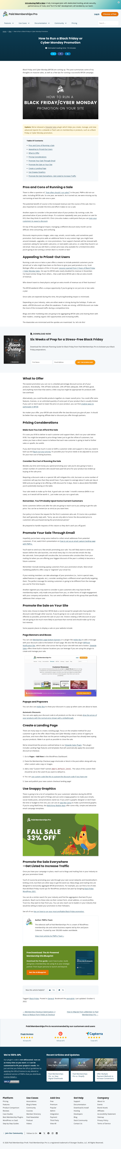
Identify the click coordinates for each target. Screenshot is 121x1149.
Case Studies (8, 1113)
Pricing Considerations (37, 157)
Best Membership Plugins (13, 1116)
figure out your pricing (42, 451)
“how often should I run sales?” (58, 192)
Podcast (29, 1120)
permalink (70, 998)
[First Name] (41, 362)
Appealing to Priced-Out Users (40, 149)
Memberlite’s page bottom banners (47, 639)
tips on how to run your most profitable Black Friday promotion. (59, 911)
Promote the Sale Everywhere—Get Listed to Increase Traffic (52, 176)
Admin (52, 1110)
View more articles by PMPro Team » (49, 935)
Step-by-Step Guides (11, 1123)
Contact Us (78, 1123)
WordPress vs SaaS (10, 1120)
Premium (53, 1104)
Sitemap (100, 1116)
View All (53, 1123)
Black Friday (34, 998)
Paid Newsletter (32, 1116)
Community (61, 23)
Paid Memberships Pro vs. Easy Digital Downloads (55, 1075)
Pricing (74, 23)
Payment (53, 1116)
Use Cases (24, 23)
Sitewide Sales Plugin (73, 745)
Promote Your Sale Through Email (42, 161)
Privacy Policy (102, 1120)
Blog (10, 31)
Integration (54, 1113)
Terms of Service (104, 1123)
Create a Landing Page (37, 168)
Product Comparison (11, 1107)
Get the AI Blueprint (38, 972)
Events (100, 1104)
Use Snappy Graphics (37, 172)
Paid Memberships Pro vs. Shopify (80, 1074)
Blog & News (31, 1104)
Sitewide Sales (51, 127)
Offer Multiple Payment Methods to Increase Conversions (105, 1075)
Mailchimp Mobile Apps (56, 805)
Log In (96, 14)
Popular (53, 1107)
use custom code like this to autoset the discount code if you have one (59, 776)
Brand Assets (102, 1107)
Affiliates (100, 1110)
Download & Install (81, 1107)
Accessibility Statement (106, 1113)
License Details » (10, 1076)
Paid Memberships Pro (30, 13)
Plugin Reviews (27, 1033)
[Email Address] (63, 362)
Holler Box (77, 639)
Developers (78, 1113)
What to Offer (34, 153)
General (51, 998)
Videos (29, 1123)
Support (77, 1101)
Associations (31, 1101)
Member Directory (33, 1113)
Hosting (77, 1110)
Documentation (42, 23)
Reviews (6, 1110)
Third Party (54, 1120)
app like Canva (65, 802)
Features (9, 23)
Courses (29, 1110)
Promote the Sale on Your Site (40, 164)
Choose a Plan (109, 14)
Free (51, 1101)
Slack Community (80, 1120)
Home (4, 31)
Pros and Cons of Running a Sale (41, 145)
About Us (101, 1101)
